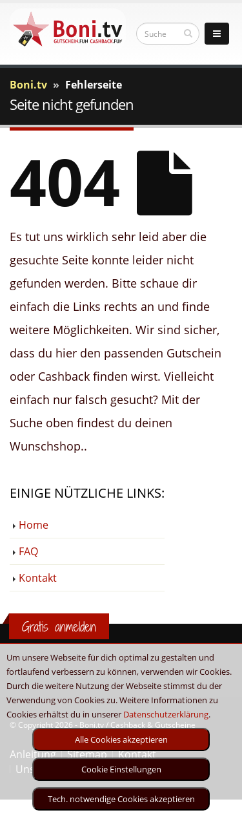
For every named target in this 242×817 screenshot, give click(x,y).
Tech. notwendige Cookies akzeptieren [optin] (121, 799)
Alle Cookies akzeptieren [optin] (121, 739)
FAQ (28, 551)
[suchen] (188, 33)
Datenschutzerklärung (165, 714)
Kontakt (38, 578)
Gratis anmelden (59, 626)
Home (33, 525)
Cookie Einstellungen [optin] (121, 769)
